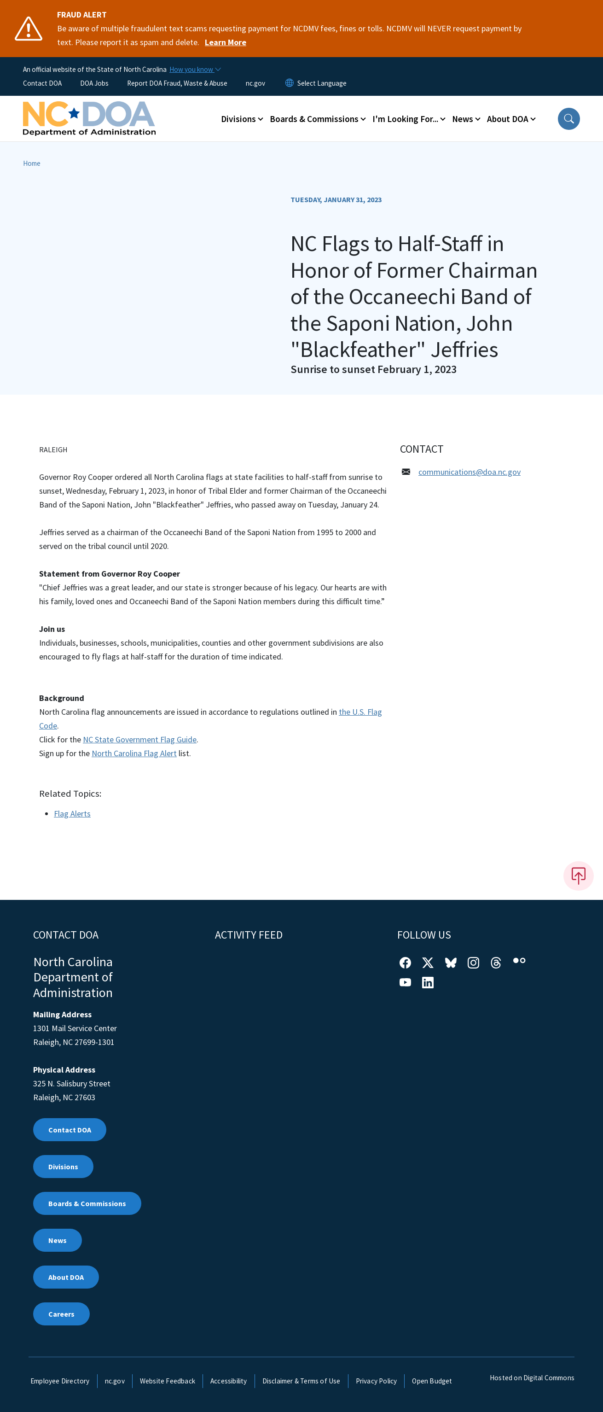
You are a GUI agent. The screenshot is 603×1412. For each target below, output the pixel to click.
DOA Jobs (94, 83)
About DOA (66, 1277)
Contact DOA (42, 83)
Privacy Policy (376, 1381)
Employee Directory (60, 1381)
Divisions (63, 1166)
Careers (61, 1314)
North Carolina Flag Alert (134, 753)
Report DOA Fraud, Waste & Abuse (177, 83)
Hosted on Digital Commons (532, 1377)
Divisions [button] (238, 118)
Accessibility (228, 1381)
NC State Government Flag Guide (140, 739)
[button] (569, 119)
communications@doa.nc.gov (469, 472)
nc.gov (255, 83)
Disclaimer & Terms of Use (301, 1381)
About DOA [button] (507, 118)
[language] (322, 83)
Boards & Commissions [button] (314, 118)
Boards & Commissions (87, 1203)
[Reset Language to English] (289, 83)
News (57, 1240)
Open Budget (432, 1381)
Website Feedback (167, 1381)
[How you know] (194, 69)
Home (32, 163)
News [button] (462, 118)
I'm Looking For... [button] (405, 118)
